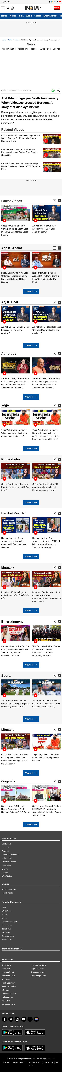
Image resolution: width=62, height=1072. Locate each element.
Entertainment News (10, 922)
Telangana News (37, 972)
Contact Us (6, 844)
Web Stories (7, 876)
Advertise (5, 851)
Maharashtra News (38, 965)
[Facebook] (4, 1019)
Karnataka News (8, 1004)
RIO (57, 1062)
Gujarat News (7, 997)
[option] (15, 221)
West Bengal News (38, 976)
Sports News (7, 925)
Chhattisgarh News (9, 994)
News (4, 40)
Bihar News (6, 965)
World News (7, 911)
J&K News (6, 1001)
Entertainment (50, 16)
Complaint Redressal (10, 855)
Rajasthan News (37, 969)
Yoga (5, 405)
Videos (12, 16)
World (29, 16)
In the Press (7, 858)
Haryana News (8, 972)
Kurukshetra (10, 459)
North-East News (8, 983)
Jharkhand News (8, 976)
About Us (5, 847)
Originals (57, 49)
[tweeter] (10, 1019)
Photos (5, 914)
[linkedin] (30, 1019)
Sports (37, 16)
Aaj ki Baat (22, 49)
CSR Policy (48, 1062)
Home (4, 16)
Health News (7, 940)
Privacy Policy (34, 1062)
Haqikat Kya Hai (13, 513)
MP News (6, 979)
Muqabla (7, 567)
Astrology (44, 49)
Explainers (6, 932)
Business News (8, 936)
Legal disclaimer (19, 1062)
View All (31, 291)
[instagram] (17, 1019)
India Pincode (7, 893)
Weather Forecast (9, 889)
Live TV (5, 869)
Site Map (6, 1062)
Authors (5, 873)
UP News (5, 990)
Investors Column (9, 862)
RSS (31, 1066)
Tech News (6, 929)
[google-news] (36, 1019)
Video (10, 40)
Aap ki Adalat (8, 49)
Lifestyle (7, 729)
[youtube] (23, 1019)
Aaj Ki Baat (9, 302)
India (21, 16)
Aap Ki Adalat (11, 248)
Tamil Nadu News (9, 986)
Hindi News (6, 865)
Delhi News (6, 969)
